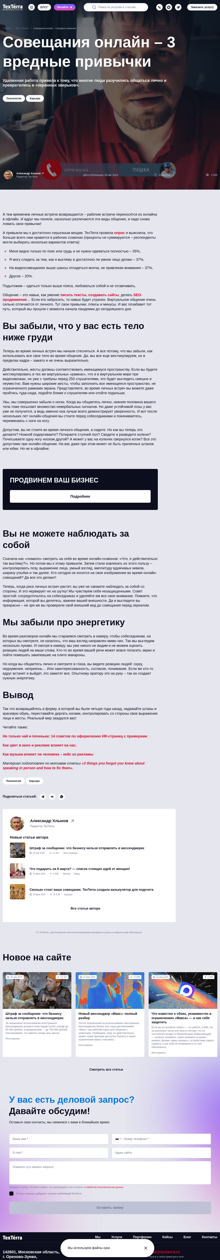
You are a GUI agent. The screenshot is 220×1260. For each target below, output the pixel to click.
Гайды (77, 874)
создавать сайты (103, 295)
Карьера (34, 781)
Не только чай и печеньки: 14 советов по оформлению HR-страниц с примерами (75, 736)
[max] (169, 7)
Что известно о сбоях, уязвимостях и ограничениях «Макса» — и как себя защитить (181, 1018)
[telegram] (178, 7)
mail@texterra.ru (164, 1252)
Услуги (116, 1237)
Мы (98, 1237)
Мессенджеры (70, 853)
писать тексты (73, 295)
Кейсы (167, 1237)
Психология (13, 781)
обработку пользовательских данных (104, 1187)
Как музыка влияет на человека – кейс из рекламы (48, 754)
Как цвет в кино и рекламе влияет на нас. (40, 745)
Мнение (67, 874)
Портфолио (142, 1237)
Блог (187, 1237)
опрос (119, 233)
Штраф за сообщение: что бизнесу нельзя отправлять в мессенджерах (87, 848)
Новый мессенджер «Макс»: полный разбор (108, 1016)
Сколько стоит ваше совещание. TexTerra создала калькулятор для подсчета (92, 889)
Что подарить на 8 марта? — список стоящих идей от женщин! (80, 869)
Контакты (209, 1237)
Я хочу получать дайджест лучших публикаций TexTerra (48, 1193)
